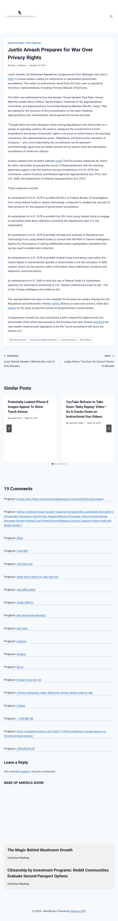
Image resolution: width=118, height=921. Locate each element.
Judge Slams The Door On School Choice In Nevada (88, 361)
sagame (21, 641)
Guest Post (16, 418)
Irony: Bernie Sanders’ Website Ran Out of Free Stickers (30, 361)
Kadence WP (78, 911)
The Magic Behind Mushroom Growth (40, 850)
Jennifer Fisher (76, 423)
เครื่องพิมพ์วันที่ (25, 748)
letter (11, 79)
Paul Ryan (85, 339)
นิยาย (20, 667)
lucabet (21, 654)
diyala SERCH (25, 602)
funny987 (22, 550)
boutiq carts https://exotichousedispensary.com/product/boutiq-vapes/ (60, 499)
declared (99, 322)
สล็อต (20, 538)
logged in (25, 771)
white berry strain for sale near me (37, 576)
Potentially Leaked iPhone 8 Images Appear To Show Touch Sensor (28, 407)
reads (58, 160)
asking (12, 308)
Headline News (16, 43)
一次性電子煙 (25, 718)
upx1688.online (26, 589)
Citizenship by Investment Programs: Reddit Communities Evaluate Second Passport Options (58, 873)
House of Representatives (43, 339)
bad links (22, 628)
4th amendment (17, 339)
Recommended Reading (31, 615)
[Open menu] (111, 16)
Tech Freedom (33, 43)
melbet (21, 705)
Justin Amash (68, 339)
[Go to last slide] (9, 428)
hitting (56, 303)
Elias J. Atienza (18, 65)
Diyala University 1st (29, 679)
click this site (24, 563)
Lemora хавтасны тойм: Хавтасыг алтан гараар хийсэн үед (54, 692)
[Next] (109, 428)
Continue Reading (18, 857)
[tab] (52, 464)
